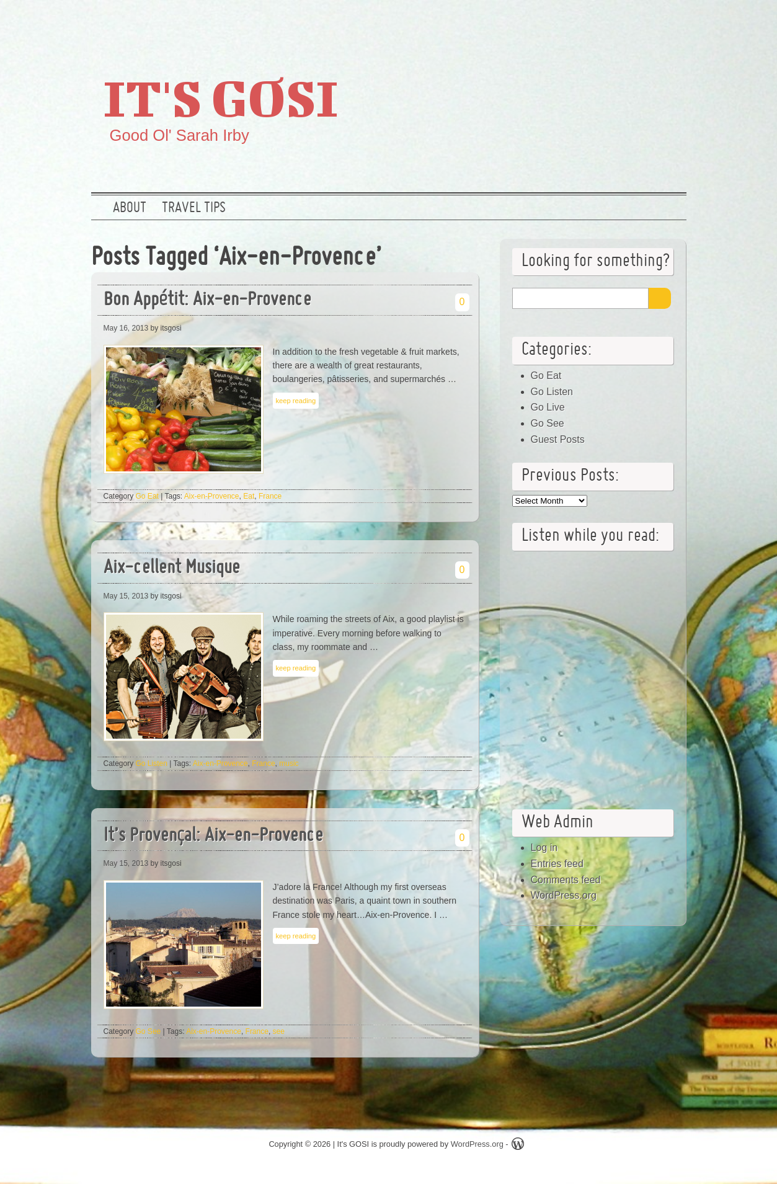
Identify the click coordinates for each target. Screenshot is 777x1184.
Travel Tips (194, 208)
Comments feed (566, 880)
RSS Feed (669, 21)
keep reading (296, 400)
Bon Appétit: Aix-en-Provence (207, 300)
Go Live (548, 407)
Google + (630, 21)
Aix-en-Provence (211, 496)
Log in (544, 847)
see (279, 1031)
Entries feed (557, 863)
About (129, 208)
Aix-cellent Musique (172, 568)
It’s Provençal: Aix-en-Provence (213, 836)
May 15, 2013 (126, 596)
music (288, 763)
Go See (148, 1031)
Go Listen (151, 763)
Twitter (590, 21)
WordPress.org (564, 895)
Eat (248, 496)
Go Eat (147, 496)
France (270, 496)
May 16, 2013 (126, 328)
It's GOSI (221, 97)
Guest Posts (558, 439)
